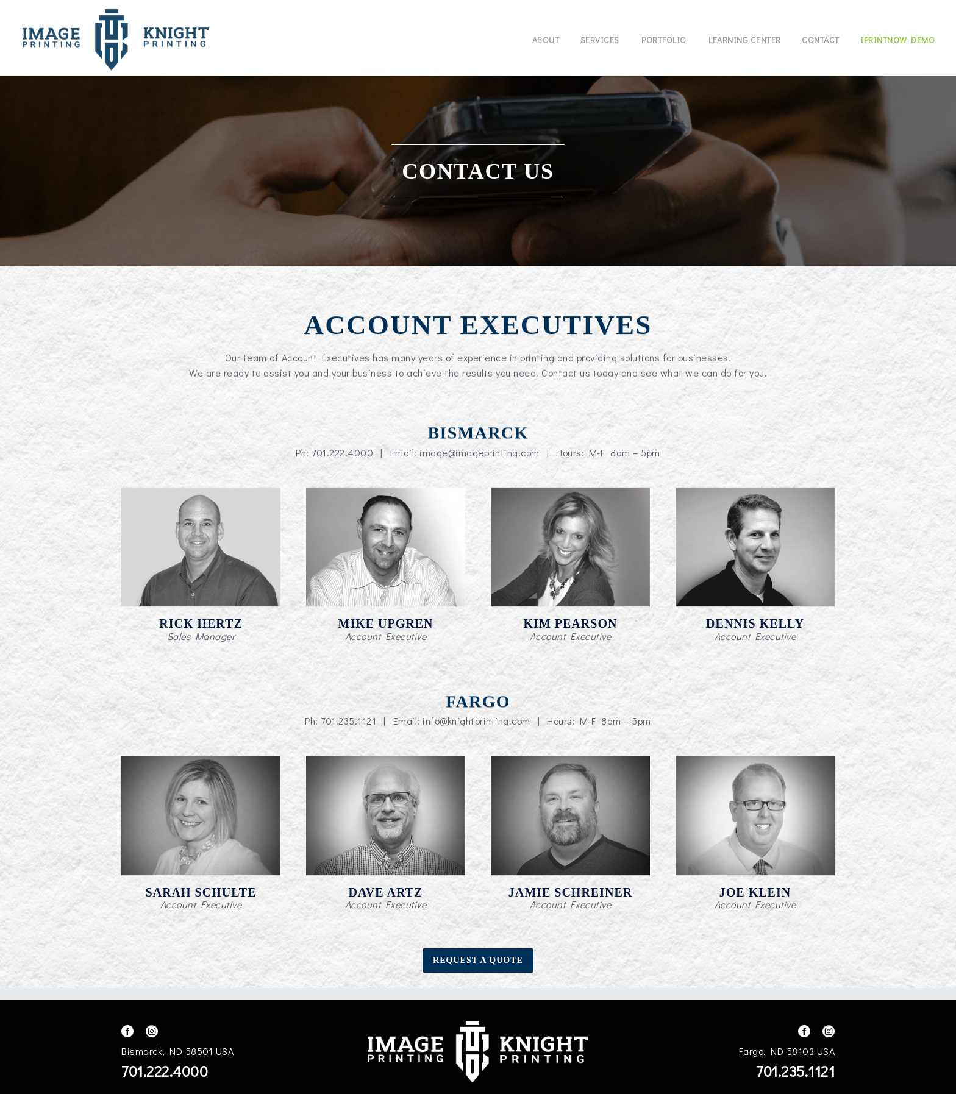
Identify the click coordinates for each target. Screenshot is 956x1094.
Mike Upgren (385, 623)
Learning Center (744, 40)
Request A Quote (478, 960)
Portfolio (664, 40)
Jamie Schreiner (570, 892)
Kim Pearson (571, 623)
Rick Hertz (201, 623)
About (546, 40)
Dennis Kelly (755, 623)
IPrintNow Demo (897, 40)
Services (599, 40)
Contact (821, 40)
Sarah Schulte (201, 892)
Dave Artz (386, 892)
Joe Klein (755, 892)
